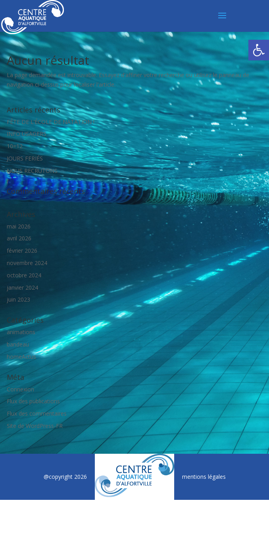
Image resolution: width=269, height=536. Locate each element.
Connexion (20, 389)
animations (21, 332)
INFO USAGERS (26, 133)
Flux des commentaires (37, 413)
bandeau (18, 344)
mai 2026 (19, 226)
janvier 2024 (22, 287)
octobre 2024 (24, 275)
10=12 (15, 146)
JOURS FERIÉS (25, 158)
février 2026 (22, 250)
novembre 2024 (27, 263)
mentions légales (204, 476)
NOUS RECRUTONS (32, 170)
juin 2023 (18, 299)
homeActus (21, 356)
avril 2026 (19, 238)
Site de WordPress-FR (35, 426)
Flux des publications (33, 401)
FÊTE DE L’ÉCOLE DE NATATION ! (50, 122)
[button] (258, 50)
